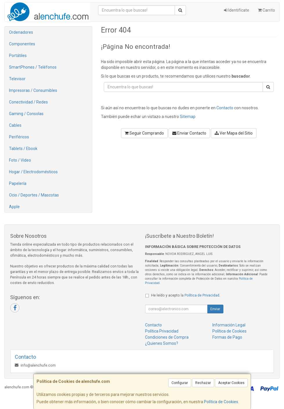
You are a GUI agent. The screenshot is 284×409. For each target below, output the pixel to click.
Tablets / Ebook (23, 148)
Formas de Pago (227, 337)
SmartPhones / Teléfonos (33, 67)
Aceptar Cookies (231, 383)
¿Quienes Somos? (161, 343)
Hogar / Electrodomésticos (33, 171)
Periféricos (19, 137)
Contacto (224, 108)
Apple (14, 206)
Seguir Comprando (144, 133)
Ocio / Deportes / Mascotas (34, 195)
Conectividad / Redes (28, 102)
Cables (15, 125)
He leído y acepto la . (185, 295)
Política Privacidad (161, 331)
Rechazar (203, 383)
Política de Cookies (221, 401)
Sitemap (188, 116)
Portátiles (18, 55)
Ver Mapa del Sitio (234, 133)
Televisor (17, 78)
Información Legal (228, 325)
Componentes (22, 44)
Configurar (179, 383)
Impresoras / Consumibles (33, 90)
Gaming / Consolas (26, 113)
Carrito (266, 10)
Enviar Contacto (189, 133)
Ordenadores (21, 32)
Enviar (215, 309)
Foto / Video (20, 160)
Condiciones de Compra (167, 337)
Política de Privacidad (201, 295)
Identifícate (236, 10)
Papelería (17, 183)
